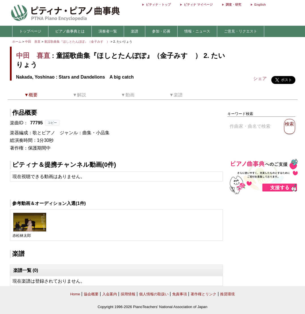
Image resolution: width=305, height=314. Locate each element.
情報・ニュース (197, 31)
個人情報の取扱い (154, 294)
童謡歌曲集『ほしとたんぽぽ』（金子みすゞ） (77, 41)
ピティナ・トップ (158, 4)
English (260, 4)
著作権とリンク (203, 294)
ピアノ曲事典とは (70, 31)
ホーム (17, 41)
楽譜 (134, 31)
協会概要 (91, 294)
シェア (260, 78)
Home (75, 294)
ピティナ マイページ (198, 4)
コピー (52, 122)
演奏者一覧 (108, 31)
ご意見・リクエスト (240, 31)
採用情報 (128, 294)
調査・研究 (233, 4)
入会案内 (109, 294)
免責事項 (179, 294)
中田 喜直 (32, 41)
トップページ (30, 31)
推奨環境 (227, 294)
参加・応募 (161, 31)
